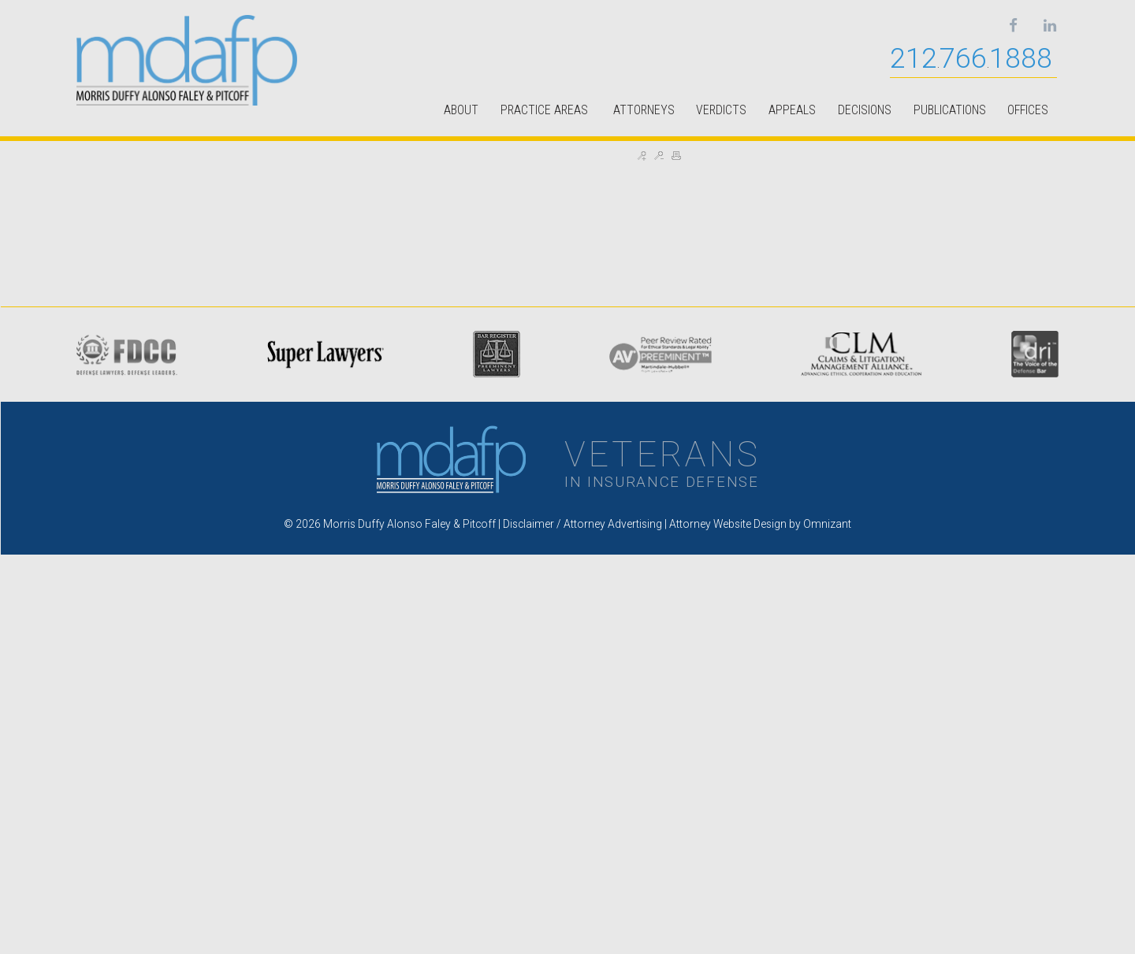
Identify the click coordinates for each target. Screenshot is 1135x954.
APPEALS (792, 109)
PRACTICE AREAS (546, 109)
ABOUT (461, 109)
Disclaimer (528, 524)
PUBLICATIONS (950, 109)
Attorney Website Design (728, 524)
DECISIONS (864, 109)
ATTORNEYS (644, 109)
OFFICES (1027, 109)
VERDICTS (721, 109)
